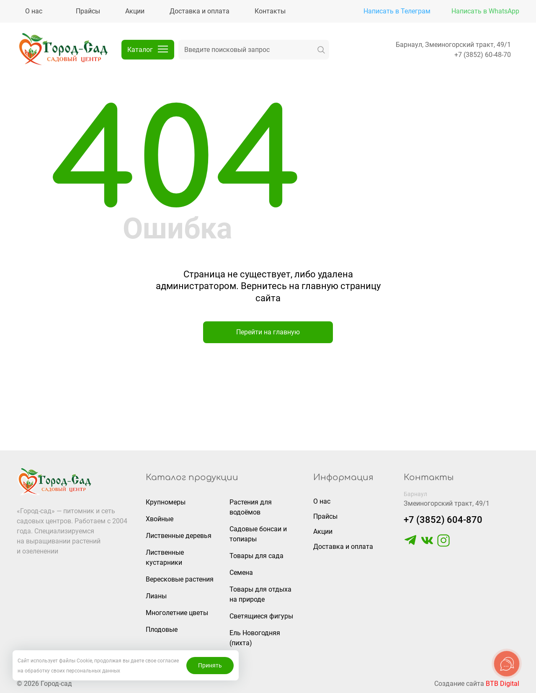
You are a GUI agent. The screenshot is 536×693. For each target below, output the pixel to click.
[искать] (321, 49)
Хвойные (159, 519)
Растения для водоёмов (250, 507)
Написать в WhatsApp (485, 11)
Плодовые (162, 630)
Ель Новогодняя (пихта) (254, 638)
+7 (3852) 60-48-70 (482, 55)
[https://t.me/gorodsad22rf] (410, 544)
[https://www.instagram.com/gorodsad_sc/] (443, 544)
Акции (322, 531)
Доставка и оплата (343, 547)
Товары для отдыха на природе (260, 594)
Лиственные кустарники (165, 557)
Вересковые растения (180, 579)
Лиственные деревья (178, 536)
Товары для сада (256, 556)
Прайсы (325, 516)
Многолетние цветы (177, 613)
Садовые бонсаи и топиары (258, 534)
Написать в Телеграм (396, 11)
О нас (321, 501)
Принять (210, 665)
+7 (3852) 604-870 (443, 520)
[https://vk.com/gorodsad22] (427, 544)
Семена (241, 573)
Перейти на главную (268, 332)
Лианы (156, 596)
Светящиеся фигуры (261, 616)
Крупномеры (166, 502)
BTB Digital (502, 684)
